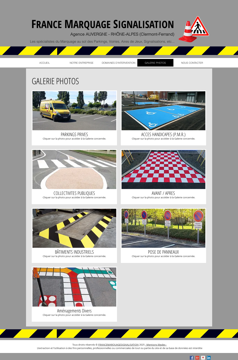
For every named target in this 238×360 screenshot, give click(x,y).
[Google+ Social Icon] (197, 358)
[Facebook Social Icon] (192, 358)
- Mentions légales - (156, 344)
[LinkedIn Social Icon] (209, 358)
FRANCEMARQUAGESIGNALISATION (118, 344)
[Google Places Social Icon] (203, 358)
